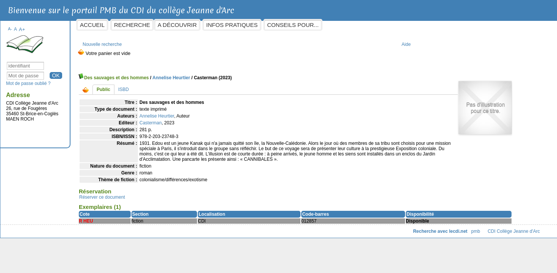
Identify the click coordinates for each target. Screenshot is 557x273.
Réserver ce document (144, 198)
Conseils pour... (335, 25)
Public (146, 85)
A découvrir (219, 25)
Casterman (193, 119)
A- (52, 25)
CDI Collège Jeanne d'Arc (472, 232)
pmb (433, 232)
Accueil (134, 25)
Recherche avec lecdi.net (398, 232)
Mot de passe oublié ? (71, 79)
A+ (64, 25)
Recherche (174, 25)
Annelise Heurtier (213, 74)
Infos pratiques (274, 25)
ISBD (166, 85)
